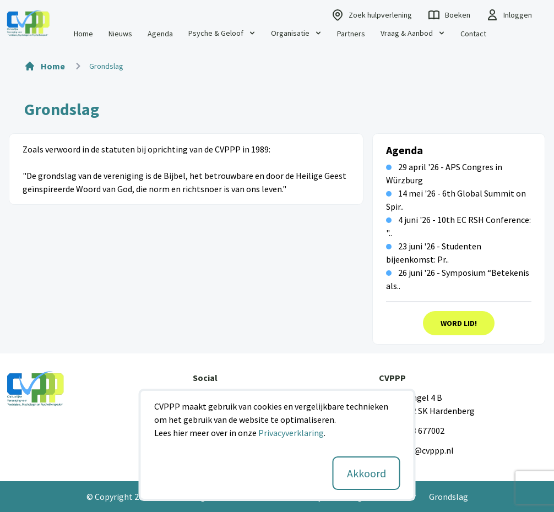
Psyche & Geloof (222, 33)
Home (83, 34)
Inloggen (509, 14)
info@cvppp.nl (426, 450)
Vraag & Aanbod (413, 33)
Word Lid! (459, 323)
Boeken (448, 14)
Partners (351, 34)
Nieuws (120, 34)
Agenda (160, 34)
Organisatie (297, 33)
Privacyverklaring (291, 432)
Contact (473, 34)
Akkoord (366, 473)
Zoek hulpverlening (371, 14)
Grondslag (448, 496)
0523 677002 (421, 430)
